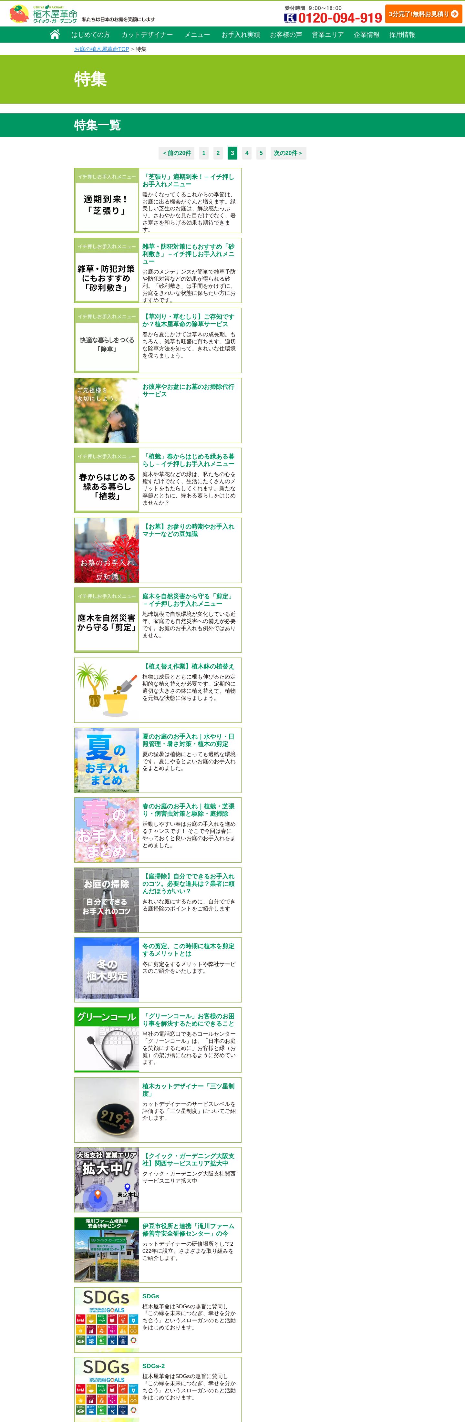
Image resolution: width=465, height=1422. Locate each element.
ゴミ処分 (213, 943)
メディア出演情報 (200, 981)
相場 (264, 1006)
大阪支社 (343, 969)
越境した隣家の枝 (225, 1018)
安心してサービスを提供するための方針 (350, 1310)
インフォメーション (249, 1398)
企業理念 (87, 1302)
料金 (245, 1006)
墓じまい (183, 1018)
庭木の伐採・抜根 (176, 1322)
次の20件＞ (289, 153)
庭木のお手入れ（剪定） (183, 1313)
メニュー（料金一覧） (181, 1291)
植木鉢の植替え (105, 1018)
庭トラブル (99, 956)
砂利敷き (290, 1006)
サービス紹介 (249, 943)
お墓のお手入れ (105, 1006)
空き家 (130, 956)
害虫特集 (158, 981)
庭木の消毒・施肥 (176, 1358)
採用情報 (402, 34)
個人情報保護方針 (327, 1292)
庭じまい (285, 943)
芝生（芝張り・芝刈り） (183, 1340)
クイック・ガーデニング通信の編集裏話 (276, 956)
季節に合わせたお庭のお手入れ (124, 943)
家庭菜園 (97, 981)
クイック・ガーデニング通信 (183, 956)
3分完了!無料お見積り (411, 13)
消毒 (138, 1006)
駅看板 (347, 994)
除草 (91, 994)
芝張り (219, 994)
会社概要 (87, 1293)
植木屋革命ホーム (176, 1279)
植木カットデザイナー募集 (338, 1350)
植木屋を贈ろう (172, 1006)
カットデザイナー (147, 34)
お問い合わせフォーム (332, 1326)
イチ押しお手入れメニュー (344, 981)
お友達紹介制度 (275, 1018)
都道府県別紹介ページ (174, 994)
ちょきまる (280, 994)
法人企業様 (265, 1031)
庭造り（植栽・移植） (180, 1367)
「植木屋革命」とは (248, 1304)
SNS (205, 1006)
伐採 (225, 1006)
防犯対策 (321, 1006)
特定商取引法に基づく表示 (336, 1301)
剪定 (310, 943)
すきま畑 (128, 981)
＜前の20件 (176, 153)
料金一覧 (167, 1304)
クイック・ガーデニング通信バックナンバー (237, 969)
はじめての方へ (344, 943)
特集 (229, 1386)
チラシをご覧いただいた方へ (266, 981)
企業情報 (367, 34)
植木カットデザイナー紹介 (257, 1350)
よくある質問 (241, 1322)
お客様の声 (286, 34)
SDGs (310, 1018)
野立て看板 (316, 994)
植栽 (138, 1018)
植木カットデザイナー (215, 1031)
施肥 (158, 1018)
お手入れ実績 (241, 34)
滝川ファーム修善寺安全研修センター (132, 1031)
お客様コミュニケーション (105, 1329)
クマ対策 (182, 943)
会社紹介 (312, 969)
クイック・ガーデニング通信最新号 (130, 969)
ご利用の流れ (241, 1313)
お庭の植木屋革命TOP (101, 49)
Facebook (317, 1362)
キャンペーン (122, 994)
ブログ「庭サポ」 (327, 1338)
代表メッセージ (94, 1311)
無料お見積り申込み (211, 1127)
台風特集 (247, 994)
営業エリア (328, 34)
